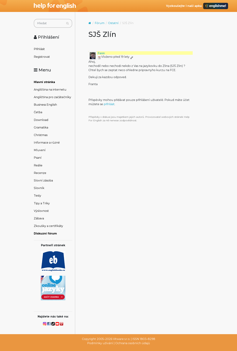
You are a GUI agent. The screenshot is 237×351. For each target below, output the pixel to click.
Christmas (40, 135)
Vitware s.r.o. (121, 339)
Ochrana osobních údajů (132, 343)
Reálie (38, 165)
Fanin (101, 53)
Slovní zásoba (43, 180)
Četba (38, 112)
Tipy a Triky (42, 203)
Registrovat (42, 56)
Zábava (39, 218)
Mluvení (40, 150)
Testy (37, 195)
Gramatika (41, 127)
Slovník (39, 188)
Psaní (38, 157)
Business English (45, 104)
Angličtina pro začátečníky (52, 97)
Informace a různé (47, 142)
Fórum (99, 23)
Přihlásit (39, 49)
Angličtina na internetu (50, 89)
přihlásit (109, 104)
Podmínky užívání (100, 343)
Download (41, 120)
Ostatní (113, 23)
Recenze (40, 173)
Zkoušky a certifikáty (48, 226)
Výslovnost (41, 211)
